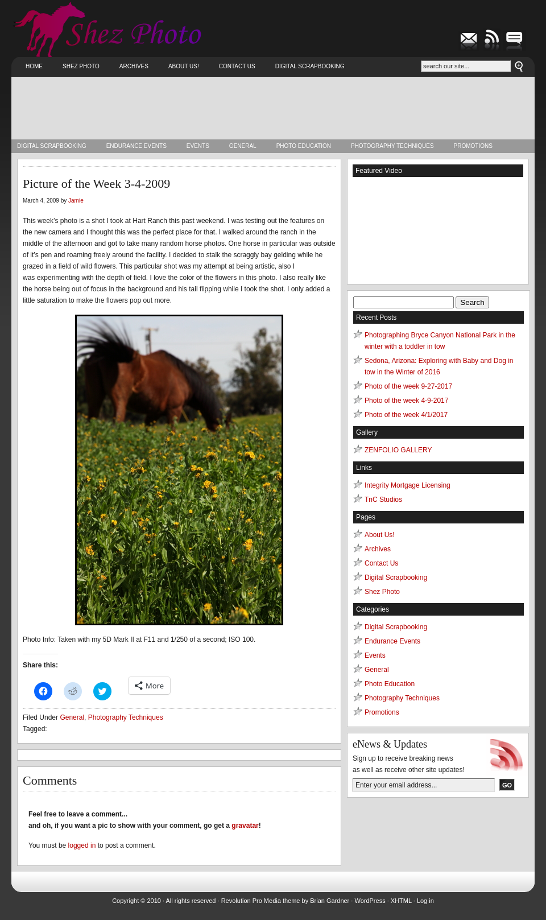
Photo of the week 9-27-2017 (408, 386)
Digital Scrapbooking (310, 66)
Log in (425, 900)
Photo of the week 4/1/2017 (406, 415)
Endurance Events (136, 146)
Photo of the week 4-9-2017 (406, 401)
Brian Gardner (329, 900)
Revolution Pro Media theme (260, 900)
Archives (133, 66)
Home (34, 66)
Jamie (76, 200)
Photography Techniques (392, 146)
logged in (82, 845)
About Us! (183, 66)
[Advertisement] (273, 108)
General (243, 146)
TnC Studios (383, 500)
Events (198, 146)
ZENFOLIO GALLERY (398, 450)
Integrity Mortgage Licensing (407, 485)
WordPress (369, 900)
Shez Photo (81, 66)
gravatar (244, 826)
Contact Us (237, 66)
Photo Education (303, 146)
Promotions (473, 146)
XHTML (401, 900)
